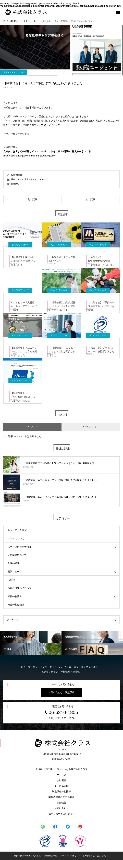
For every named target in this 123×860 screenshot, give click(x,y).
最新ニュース (17, 179)
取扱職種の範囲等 (61, 791)
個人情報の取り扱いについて (95, 856)
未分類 (11, 579)
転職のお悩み (15, 596)
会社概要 (61, 780)
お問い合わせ (61, 808)
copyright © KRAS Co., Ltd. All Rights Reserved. (36, 856)
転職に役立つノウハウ (19, 588)
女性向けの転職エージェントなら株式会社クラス (61, 769)
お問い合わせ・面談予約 (61, 692)
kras (20, 175)
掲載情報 (15, 184)
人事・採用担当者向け (19, 546)
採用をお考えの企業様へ (61, 813)
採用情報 (61, 802)
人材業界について (17, 555)
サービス (61, 774)
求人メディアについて (13, 72)
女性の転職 (13, 563)
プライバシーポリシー (70, 856)
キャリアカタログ (17, 530)
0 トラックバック (91, 427)
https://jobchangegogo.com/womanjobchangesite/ (29, 155)
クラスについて (16, 538)
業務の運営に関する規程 (61, 797)
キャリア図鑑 (37, 116)
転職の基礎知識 (16, 604)
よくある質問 (61, 786)
